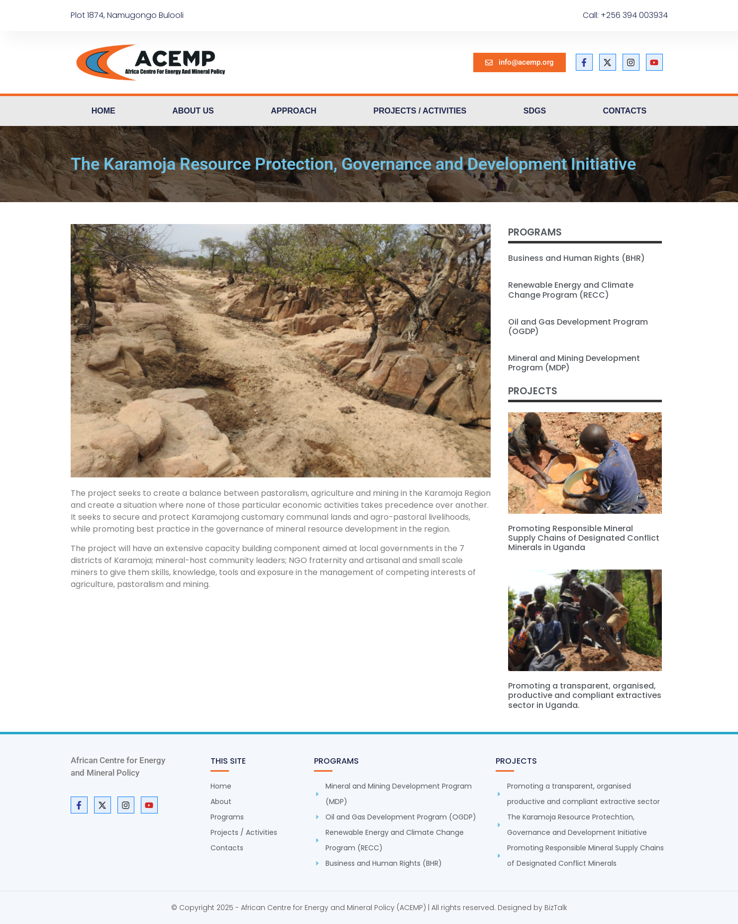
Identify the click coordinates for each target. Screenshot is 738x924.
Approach (293, 111)
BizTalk (555, 908)
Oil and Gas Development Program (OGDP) (578, 326)
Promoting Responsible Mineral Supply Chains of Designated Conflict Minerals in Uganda (583, 538)
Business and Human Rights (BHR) (576, 258)
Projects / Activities (419, 111)
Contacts (625, 111)
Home (103, 111)
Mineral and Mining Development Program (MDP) (574, 362)
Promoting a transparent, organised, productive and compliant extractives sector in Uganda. (584, 695)
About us (193, 111)
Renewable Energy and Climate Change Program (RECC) (570, 289)
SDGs (535, 111)
